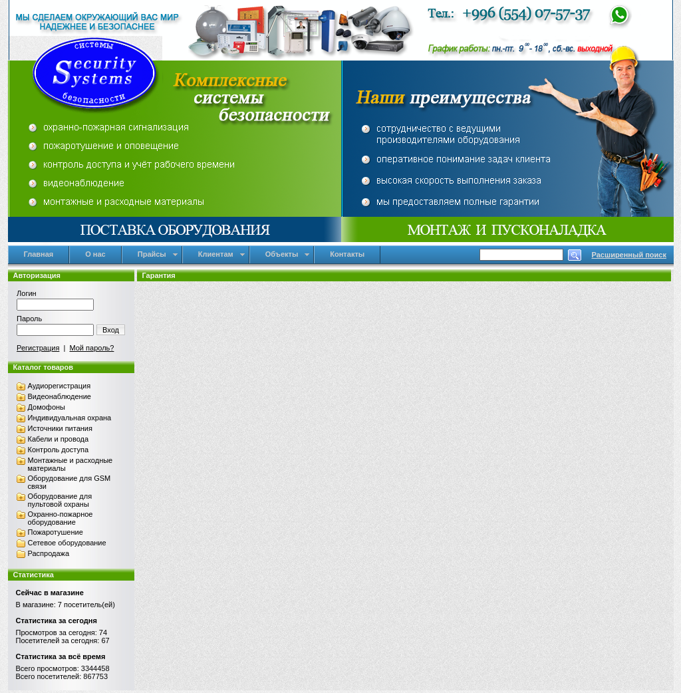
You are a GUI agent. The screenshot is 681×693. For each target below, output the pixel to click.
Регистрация (38, 348)
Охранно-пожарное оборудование (60, 518)
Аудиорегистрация (59, 386)
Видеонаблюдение (59, 396)
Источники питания (60, 428)
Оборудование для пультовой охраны (60, 500)
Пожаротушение (55, 532)
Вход (110, 330)
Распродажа (49, 553)
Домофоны (47, 407)
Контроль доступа (58, 450)
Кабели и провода (58, 439)
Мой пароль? (91, 348)
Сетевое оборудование (67, 543)
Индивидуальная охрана (70, 418)
